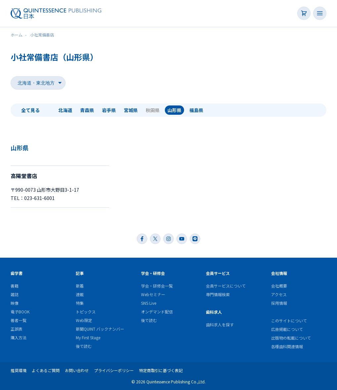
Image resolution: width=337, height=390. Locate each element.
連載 (80, 294)
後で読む (84, 346)
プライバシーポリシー (114, 370)
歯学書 (17, 273)
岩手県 (109, 110)
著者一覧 (18, 320)
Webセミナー (153, 294)
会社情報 (279, 273)
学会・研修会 (153, 273)
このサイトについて (289, 320)
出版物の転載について (291, 338)
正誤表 (17, 329)
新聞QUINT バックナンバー (100, 329)
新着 (80, 286)
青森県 (87, 110)
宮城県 (131, 110)
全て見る (30, 110)
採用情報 (279, 303)
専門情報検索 (218, 294)
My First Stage (88, 337)
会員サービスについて (226, 286)
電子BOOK (20, 311)
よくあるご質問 (46, 370)
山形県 (174, 110)
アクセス (279, 294)
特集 (80, 303)
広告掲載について (287, 329)
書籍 (15, 286)
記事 (80, 273)
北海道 (65, 110)
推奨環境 (18, 370)
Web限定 (84, 320)
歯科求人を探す (220, 324)
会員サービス (218, 273)
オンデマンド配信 (157, 311)
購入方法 (18, 337)
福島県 (196, 110)
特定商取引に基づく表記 (161, 370)
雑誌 (15, 294)
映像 (15, 303)
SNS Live (148, 303)
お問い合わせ (77, 370)
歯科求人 (214, 312)
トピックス (86, 311)
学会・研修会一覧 (157, 286)
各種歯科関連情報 (287, 346)
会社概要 (279, 286)
